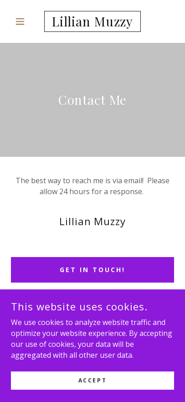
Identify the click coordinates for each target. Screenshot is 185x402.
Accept (92, 380)
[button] (23, 21)
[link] (93, 21)
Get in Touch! (92, 269)
